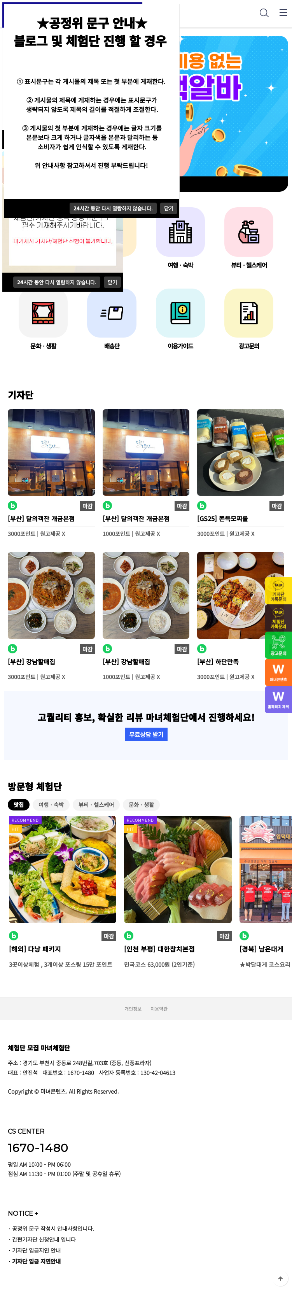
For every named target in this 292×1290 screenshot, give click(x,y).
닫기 (112, 282)
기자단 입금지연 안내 (36, 1250)
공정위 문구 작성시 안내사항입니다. (53, 1228)
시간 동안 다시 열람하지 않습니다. (56, 282)
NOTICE (23, 1213)
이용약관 (159, 1008)
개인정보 (133, 1008)
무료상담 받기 (146, 734)
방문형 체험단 (35, 786)
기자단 (20, 394)
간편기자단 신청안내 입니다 (44, 1239)
